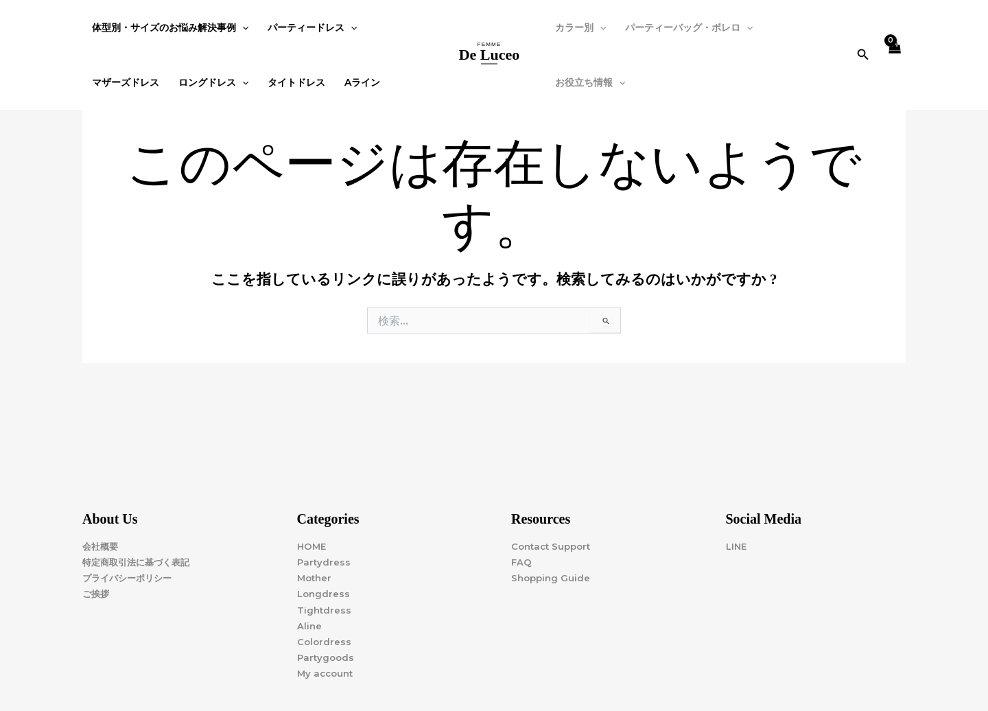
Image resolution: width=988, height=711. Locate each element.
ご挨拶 (96, 593)
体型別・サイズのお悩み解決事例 (170, 27)
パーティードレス (312, 27)
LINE (737, 546)
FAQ (521, 562)
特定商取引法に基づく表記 (140, 562)
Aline (309, 626)
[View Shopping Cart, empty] (895, 55)
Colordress (325, 642)
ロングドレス (213, 82)
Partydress (324, 562)
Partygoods (327, 657)
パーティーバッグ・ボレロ (689, 27)
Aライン (362, 82)
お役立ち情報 (590, 82)
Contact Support (553, 546)
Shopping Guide (552, 578)
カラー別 (580, 27)
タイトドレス (296, 82)
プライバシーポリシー (130, 578)
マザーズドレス (125, 82)
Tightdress (325, 610)
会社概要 (101, 546)
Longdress (324, 593)
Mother (315, 578)
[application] (242, 27)
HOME (312, 546)
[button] (863, 55)
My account (327, 673)
